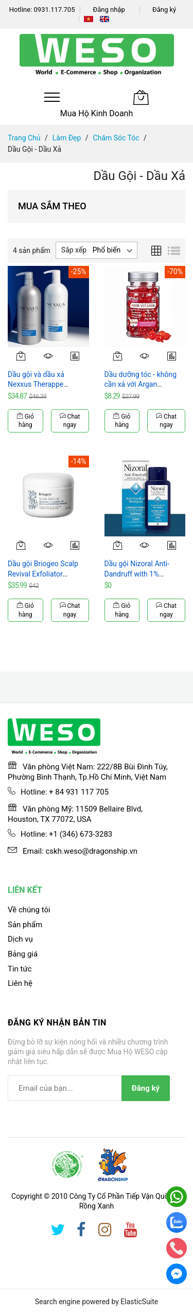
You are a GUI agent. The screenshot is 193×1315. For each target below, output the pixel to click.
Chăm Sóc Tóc (116, 138)
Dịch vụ (20, 939)
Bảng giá (23, 954)
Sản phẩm (25, 924)
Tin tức (20, 969)
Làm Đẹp (66, 138)
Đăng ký (164, 9)
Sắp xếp (73, 250)
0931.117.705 (54, 9)
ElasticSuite (139, 1302)
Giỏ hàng (25, 420)
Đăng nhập (109, 9)
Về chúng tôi (29, 909)
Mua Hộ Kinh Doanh (96, 113)
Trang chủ (24, 138)
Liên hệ (20, 983)
